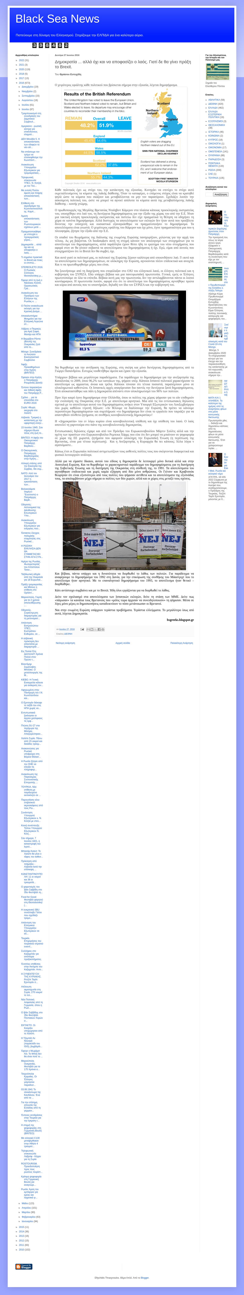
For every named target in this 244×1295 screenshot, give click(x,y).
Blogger (145, 1277)
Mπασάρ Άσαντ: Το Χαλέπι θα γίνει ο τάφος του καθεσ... (32, 854)
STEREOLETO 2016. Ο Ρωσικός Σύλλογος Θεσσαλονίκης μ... (32, 271)
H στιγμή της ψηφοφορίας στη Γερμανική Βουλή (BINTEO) (31, 1129)
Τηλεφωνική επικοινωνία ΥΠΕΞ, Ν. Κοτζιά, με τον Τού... (31, 181)
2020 (22, 69)
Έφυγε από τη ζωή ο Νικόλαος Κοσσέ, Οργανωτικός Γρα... (31, 284)
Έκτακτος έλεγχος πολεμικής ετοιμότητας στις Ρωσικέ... (30, 537)
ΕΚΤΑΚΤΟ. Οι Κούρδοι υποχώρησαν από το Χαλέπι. (31, 1029)
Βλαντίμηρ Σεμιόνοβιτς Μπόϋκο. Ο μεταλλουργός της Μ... (31, 670)
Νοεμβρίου (28, 91)
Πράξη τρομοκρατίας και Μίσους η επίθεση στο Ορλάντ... (31, 588)
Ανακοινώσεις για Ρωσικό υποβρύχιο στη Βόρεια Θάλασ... (31, 752)
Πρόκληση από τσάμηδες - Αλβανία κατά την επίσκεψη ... (31, 865)
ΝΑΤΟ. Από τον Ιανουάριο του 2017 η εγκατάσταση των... (29, 479)
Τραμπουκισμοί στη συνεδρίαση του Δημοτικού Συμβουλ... (31, 117)
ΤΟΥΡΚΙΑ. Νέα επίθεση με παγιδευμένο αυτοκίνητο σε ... (31, 791)
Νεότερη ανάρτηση (65, 643)
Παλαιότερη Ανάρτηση (181, 643)
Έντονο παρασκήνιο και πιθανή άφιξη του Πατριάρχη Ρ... (32, 390)
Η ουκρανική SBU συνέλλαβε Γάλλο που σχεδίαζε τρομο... (31, 913)
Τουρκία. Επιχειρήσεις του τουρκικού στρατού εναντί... (32, 942)
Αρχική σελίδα (123, 643)
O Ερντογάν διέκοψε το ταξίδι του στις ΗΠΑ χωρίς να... (31, 705)
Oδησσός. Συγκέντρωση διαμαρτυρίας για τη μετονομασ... (31, 614)
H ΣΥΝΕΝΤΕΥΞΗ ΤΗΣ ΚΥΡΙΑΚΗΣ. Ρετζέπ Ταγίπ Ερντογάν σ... (31, 978)
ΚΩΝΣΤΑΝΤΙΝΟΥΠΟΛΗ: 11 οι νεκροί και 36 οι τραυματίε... (31, 878)
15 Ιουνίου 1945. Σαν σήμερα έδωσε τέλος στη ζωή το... (32, 430)
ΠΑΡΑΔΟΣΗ (214, 159)
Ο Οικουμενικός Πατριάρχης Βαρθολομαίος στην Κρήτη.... (30, 454)
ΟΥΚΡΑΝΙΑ (214, 155)
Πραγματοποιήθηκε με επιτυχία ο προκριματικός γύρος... (31, 235)
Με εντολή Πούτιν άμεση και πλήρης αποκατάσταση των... (32, 194)
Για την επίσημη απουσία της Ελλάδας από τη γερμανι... (31, 1106)
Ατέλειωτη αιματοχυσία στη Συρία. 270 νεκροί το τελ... (31, 990)
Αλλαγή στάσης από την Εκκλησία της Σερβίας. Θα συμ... (32, 466)
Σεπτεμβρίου (28, 95)
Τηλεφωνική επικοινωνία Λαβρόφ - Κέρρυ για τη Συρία (31, 1154)
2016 (22, 83)
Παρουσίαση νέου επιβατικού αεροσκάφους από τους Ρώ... (32, 803)
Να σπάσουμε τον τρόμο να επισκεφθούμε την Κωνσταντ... (32, 155)
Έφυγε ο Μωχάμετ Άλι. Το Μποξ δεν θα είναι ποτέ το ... (32, 1054)
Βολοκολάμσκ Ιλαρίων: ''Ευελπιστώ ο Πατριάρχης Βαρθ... (29, 495)
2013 (22, 1236)
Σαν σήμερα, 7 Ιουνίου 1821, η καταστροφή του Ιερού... (31, 842)
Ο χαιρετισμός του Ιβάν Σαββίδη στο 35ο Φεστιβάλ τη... (32, 889)
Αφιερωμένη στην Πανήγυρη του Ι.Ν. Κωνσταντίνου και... (32, 694)
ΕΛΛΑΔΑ (213, 107)
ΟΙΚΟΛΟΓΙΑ (214, 143)
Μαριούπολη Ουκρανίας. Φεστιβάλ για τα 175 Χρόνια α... (30, 1065)
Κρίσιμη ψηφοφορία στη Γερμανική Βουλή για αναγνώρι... (31, 1180)
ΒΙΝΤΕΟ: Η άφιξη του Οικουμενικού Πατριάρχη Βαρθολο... (32, 441)
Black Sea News (57, 18)
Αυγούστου (28, 100)
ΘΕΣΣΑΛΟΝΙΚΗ (216, 125)
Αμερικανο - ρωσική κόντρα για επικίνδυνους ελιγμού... (31, 130)
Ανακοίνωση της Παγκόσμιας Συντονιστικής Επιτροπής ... (29, 778)
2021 (22, 64)
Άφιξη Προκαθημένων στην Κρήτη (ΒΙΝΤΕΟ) (30, 368)
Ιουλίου (26, 105)
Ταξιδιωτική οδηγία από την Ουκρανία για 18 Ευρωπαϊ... (32, 577)
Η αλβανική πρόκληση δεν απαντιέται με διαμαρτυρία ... (30, 642)
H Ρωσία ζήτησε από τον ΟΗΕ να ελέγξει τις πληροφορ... (32, 765)
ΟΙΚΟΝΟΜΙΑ (215, 147)
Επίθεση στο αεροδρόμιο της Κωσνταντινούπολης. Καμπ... (31, 207)
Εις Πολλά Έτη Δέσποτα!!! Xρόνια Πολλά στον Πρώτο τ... (32, 655)
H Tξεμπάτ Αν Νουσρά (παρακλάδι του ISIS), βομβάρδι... (31, 1042)
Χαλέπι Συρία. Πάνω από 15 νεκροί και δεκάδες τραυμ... (31, 741)
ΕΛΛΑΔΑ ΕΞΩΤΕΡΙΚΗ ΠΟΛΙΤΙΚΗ (214, 114)
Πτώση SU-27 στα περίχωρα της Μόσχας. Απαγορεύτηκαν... (31, 729)
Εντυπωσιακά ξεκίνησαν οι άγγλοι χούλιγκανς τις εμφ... (32, 716)
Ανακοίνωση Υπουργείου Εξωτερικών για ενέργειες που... (30, 524)
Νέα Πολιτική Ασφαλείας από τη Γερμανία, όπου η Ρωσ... (32, 1003)
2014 (22, 1231)
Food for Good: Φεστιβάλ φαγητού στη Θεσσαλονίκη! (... (32, 901)
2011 (22, 1245)
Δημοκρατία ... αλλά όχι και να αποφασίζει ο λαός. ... (31, 248)
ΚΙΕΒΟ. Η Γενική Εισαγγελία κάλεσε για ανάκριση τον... (32, 682)
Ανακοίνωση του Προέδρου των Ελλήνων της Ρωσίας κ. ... (30, 297)
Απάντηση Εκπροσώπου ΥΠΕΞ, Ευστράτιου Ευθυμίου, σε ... (30, 628)
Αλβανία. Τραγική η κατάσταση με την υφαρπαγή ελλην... (32, 420)
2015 (22, 1227)
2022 (22, 60)
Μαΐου (25, 1203)
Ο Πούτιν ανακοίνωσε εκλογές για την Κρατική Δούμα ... (32, 308)
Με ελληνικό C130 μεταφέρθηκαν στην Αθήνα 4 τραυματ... (30, 1142)
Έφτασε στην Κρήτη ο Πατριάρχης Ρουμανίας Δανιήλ (31, 380)
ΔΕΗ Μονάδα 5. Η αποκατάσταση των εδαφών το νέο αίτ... (30, 143)
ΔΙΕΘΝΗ (68, 634)
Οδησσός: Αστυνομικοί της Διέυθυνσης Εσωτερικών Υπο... (30, 510)
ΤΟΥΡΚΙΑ (213, 178)
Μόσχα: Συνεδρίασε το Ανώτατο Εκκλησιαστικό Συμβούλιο (31, 355)
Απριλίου (27, 1207)
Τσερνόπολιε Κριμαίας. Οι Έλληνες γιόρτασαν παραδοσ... (29, 1079)
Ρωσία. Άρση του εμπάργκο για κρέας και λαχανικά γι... (30, 1193)
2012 (22, 1240)
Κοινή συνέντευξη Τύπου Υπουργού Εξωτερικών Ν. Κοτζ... (31, 829)
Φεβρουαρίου (29, 1217)
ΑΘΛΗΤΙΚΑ (214, 100)
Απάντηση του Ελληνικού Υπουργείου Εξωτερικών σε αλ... (30, 928)
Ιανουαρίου (28, 1221)
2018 (22, 74)
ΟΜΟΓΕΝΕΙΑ (215, 151)
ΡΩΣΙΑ (211, 170)
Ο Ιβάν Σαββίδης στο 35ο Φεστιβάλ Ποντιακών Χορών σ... (32, 1016)
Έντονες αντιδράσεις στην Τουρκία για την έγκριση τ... (31, 1118)
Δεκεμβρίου (28, 86)
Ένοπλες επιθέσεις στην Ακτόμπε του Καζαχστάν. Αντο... (32, 967)
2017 (22, 78)
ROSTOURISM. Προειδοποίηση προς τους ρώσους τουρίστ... (31, 1167)
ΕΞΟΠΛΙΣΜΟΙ (215, 121)
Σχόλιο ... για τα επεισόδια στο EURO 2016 (29, 400)
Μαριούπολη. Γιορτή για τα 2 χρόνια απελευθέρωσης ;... (31, 601)
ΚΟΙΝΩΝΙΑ (214, 135)
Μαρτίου (26, 1212)
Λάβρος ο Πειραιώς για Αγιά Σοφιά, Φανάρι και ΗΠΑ (31, 331)
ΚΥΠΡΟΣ (213, 139)
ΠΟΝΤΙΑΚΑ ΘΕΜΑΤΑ (214, 164)
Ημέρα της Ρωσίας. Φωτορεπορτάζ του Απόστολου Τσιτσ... (31, 565)
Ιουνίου (26, 109)
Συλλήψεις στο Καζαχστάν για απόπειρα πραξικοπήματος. (31, 955)
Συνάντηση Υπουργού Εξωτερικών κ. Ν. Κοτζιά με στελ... (31, 816)
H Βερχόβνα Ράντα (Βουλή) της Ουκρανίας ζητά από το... (30, 342)
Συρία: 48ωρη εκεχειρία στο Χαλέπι (29, 410)
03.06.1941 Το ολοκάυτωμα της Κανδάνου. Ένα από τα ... (31, 1093)
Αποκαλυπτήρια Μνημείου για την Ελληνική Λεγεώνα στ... (32, 319)
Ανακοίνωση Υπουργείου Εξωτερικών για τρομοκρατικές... (31, 168)
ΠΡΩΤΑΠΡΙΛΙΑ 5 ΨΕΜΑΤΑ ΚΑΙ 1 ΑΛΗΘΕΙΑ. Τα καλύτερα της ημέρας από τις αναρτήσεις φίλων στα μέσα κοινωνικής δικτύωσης (218, 399)
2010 (22, 1249)
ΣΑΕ (210, 174)
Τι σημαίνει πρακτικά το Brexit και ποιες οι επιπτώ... (32, 260)
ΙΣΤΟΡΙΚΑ (213, 132)
